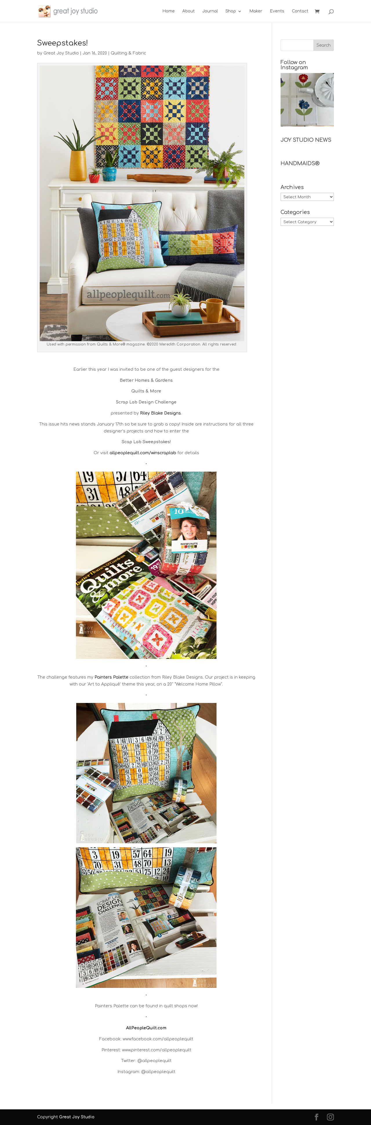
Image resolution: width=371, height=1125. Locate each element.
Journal (210, 11)
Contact (300, 11)
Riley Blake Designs (160, 413)
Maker (255, 11)
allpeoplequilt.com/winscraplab (143, 453)
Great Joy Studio (61, 53)
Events (277, 11)
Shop (230, 11)
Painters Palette (111, 677)
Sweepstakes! (62, 43)
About (188, 11)
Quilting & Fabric (128, 53)
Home (168, 11)
